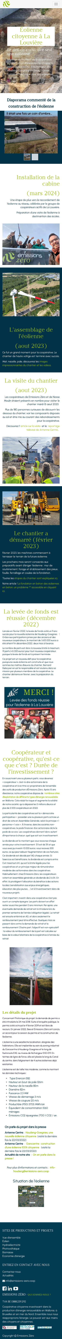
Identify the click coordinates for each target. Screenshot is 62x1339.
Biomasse (7, 1252)
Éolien (5, 1241)
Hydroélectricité (11, 1244)
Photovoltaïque (10, 1248)
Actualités (7, 1275)
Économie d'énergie (13, 1256)
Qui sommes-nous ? (39, 1294)
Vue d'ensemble (11, 1237)
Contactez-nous (11, 1271)
